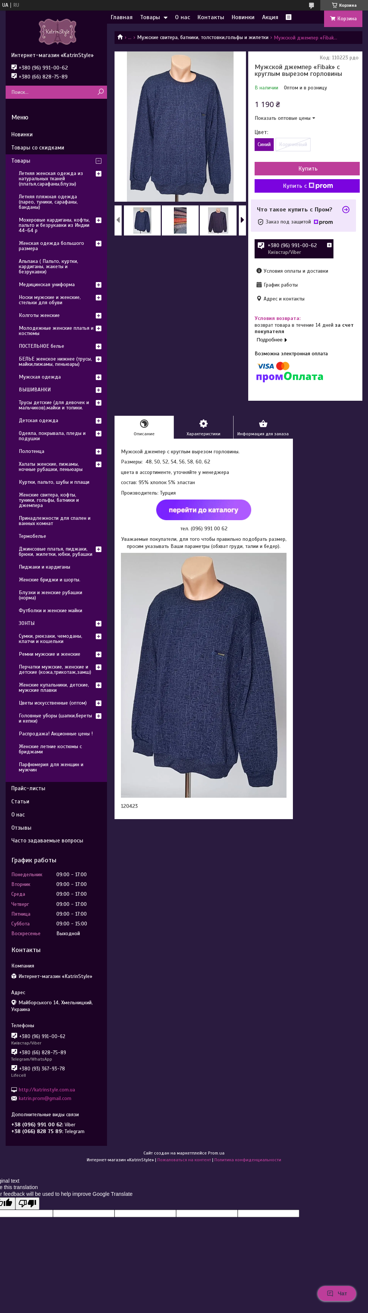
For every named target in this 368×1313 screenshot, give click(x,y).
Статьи (20, 801)
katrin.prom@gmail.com (45, 1098)
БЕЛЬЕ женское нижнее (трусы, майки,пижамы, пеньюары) (55, 361)
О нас (182, 17)
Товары (150, 17)
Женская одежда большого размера (51, 246)
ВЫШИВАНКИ (35, 389)
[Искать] (100, 92)
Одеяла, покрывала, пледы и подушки (52, 436)
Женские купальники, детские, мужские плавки (54, 687)
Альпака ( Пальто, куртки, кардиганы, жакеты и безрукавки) (48, 266)
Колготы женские (39, 315)
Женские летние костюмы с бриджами (50, 749)
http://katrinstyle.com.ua (47, 1089)
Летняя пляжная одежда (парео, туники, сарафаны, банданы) (48, 201)
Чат (337, 1293)
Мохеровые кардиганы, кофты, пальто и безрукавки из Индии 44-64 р (54, 225)
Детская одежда (38, 420)
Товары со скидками (37, 147)
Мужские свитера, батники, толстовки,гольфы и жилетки (202, 37)
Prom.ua (216, 1153)
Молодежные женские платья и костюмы (56, 331)
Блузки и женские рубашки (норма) (50, 595)
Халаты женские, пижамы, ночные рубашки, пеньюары (51, 466)
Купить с (308, 186)
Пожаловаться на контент (184, 1159)
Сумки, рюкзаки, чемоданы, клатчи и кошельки (50, 638)
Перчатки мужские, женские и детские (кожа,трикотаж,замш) (55, 669)
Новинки (243, 17)
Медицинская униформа (47, 284)
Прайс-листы (28, 788)
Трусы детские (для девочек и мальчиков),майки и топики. (54, 405)
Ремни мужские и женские (49, 654)
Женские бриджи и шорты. (49, 580)
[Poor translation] (27, 1203)
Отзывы (21, 827)
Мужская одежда (40, 377)
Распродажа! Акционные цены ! (56, 733)
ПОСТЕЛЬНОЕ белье (41, 346)
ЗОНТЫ (27, 623)
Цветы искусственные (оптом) (53, 703)
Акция (270, 17)
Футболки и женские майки (50, 610)
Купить (308, 168)
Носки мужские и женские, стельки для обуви (50, 300)
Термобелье (32, 536)
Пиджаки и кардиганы (44, 567)
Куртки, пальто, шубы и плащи (54, 482)
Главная (122, 17)
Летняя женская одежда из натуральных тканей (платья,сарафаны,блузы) (51, 178)
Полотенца (31, 451)
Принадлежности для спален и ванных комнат (54, 521)
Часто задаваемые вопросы (47, 840)
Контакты (211, 17)
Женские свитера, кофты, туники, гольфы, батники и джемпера (49, 500)
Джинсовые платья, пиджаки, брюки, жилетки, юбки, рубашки (55, 551)
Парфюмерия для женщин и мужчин (51, 767)
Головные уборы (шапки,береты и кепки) (55, 718)
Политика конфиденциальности (247, 1159)
